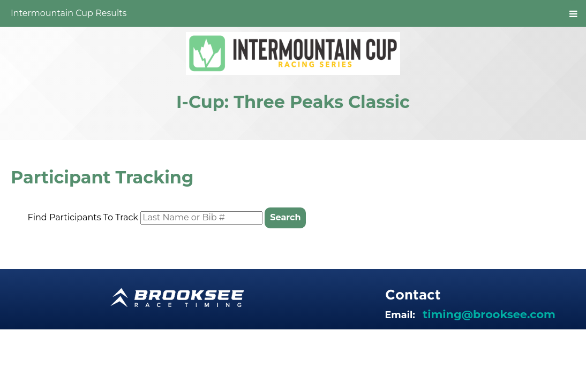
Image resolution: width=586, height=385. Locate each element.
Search (285, 217)
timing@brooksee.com (489, 314)
